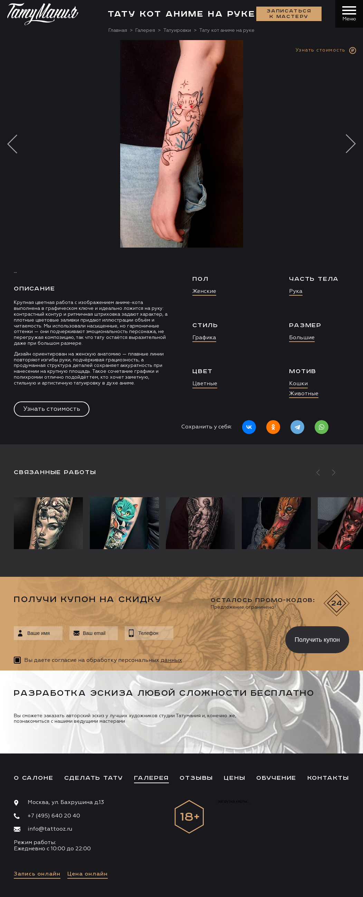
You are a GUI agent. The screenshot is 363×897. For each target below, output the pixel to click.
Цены (234, 778)
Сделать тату (93, 778)
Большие (302, 338)
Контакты (328, 778)
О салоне (33, 778)
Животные (303, 394)
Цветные (204, 384)
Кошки (298, 384)
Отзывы (196, 778)
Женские (204, 291)
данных (171, 660)
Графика (204, 338)
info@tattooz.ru (50, 829)
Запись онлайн (37, 874)
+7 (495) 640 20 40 (54, 816)
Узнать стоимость (51, 409)
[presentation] (224, 637)
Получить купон (317, 639)
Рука (296, 291)
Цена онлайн (87, 874)
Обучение (276, 778)
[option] (181, 242)
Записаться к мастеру (289, 13)
